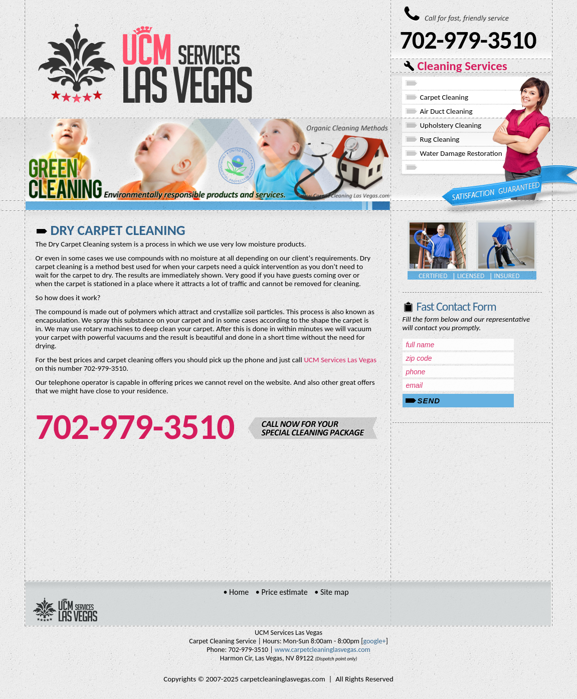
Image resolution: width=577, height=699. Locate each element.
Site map (334, 592)
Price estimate (284, 592)
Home (239, 592)
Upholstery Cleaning (451, 125)
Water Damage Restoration (461, 153)
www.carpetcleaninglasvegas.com (322, 649)
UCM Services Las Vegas (340, 359)
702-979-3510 (468, 40)
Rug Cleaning (440, 139)
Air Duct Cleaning (446, 111)
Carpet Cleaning (444, 97)
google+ (374, 641)
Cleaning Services (462, 66)
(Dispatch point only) (336, 658)
